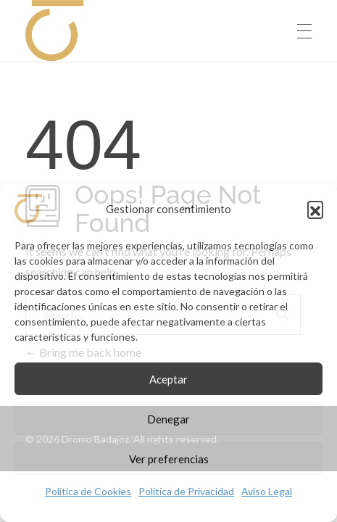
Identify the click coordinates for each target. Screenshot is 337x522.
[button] (315, 209)
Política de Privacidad (186, 491)
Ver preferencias (169, 458)
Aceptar (168, 379)
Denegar (168, 419)
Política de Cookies (88, 491)
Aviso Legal (266, 491)
